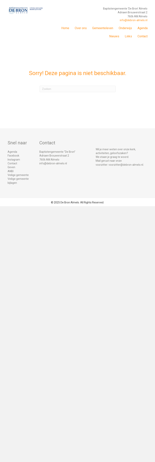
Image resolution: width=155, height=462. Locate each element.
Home (65, 28)
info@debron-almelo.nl (133, 20)
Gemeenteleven (102, 28)
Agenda (143, 28)
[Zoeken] (78, 89)
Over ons (81, 28)
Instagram (14, 159)
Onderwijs (125, 28)
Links (128, 36)
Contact (143, 36)
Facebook (13, 155)
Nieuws (114, 36)
